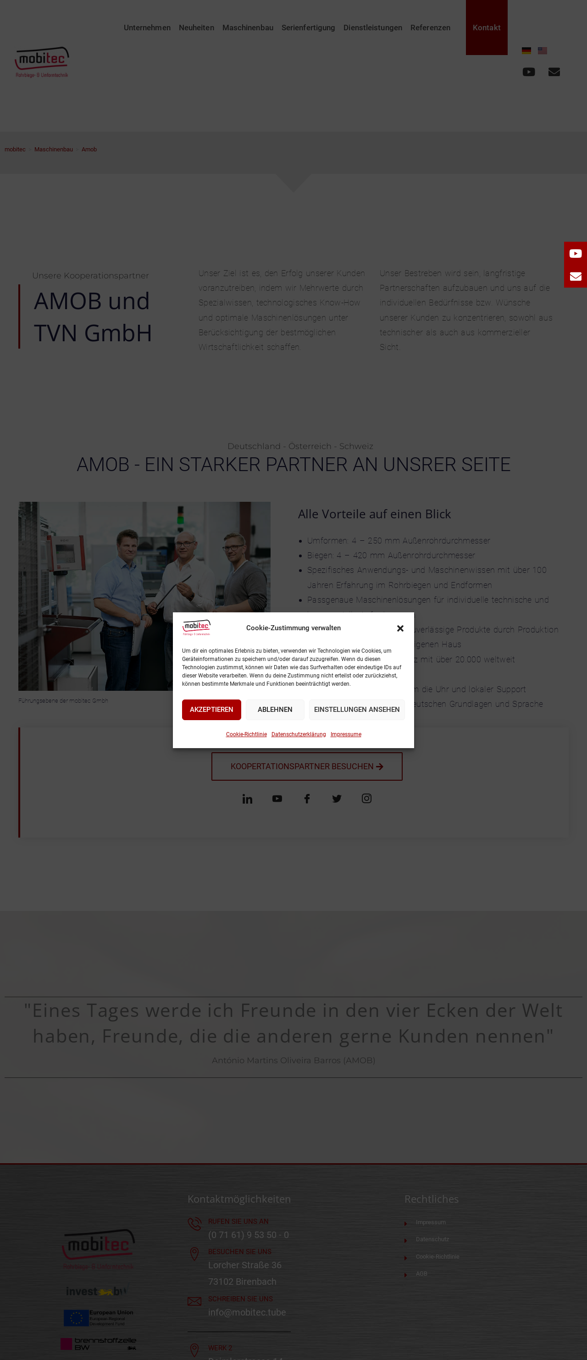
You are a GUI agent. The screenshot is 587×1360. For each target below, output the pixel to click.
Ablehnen (275, 709)
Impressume (346, 734)
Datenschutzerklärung (298, 734)
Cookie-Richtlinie (246, 734)
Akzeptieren (211, 709)
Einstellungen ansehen (357, 709)
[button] (400, 628)
